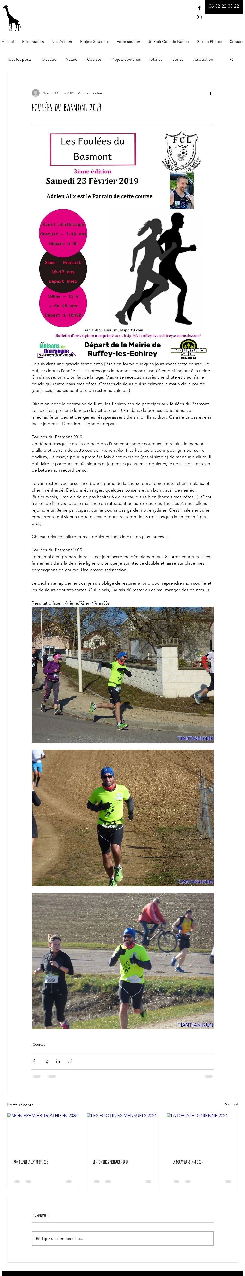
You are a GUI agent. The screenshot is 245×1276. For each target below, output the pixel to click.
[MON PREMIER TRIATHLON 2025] (42, 1133)
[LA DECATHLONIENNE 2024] (202, 1133)
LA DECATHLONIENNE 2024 (188, 1162)
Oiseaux (49, 59)
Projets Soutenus (126, 59)
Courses (94, 59)
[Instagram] (199, 17)
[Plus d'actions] (211, 93)
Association (203, 59)
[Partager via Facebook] (34, 1061)
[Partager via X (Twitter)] (46, 1061)
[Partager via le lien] (70, 1061)
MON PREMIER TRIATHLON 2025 (30, 1162)
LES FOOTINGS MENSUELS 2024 (110, 1162)
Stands (156, 59)
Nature (71, 59)
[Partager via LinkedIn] (58, 1061)
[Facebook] (199, 8)
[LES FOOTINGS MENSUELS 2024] (122, 1133)
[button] (232, 59)
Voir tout (231, 1104)
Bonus (177, 59)
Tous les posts (19, 59)
